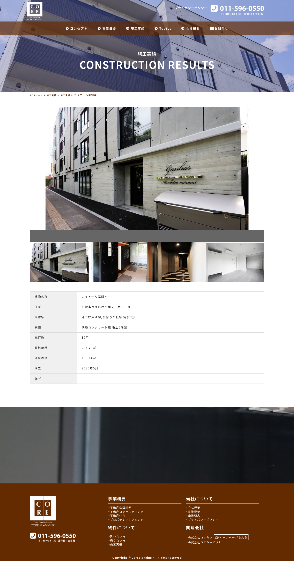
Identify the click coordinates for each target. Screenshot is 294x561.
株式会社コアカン (199, 537)
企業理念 (193, 515)
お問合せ (221, 28)
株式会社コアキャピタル (204, 542)
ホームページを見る (231, 537)
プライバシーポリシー (191, 8)
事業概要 (109, 28)
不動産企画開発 (120, 507)
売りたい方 (116, 540)
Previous (27, 262)
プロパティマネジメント (126, 519)
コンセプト (79, 28)
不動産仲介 (116, 515)
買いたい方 (116, 536)
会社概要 (193, 28)
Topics (165, 28)
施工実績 (138, 28)
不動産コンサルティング (126, 512)
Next (267, 262)
